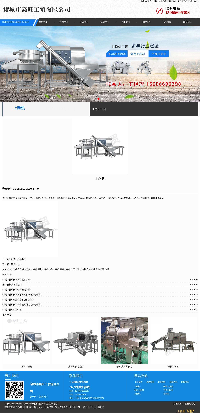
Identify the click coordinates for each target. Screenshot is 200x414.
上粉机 (102, 109)
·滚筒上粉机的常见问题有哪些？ (17, 280)
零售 (85, 407)
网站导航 (141, 376)
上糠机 (83, 269)
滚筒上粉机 (182, 1)
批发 (76, 407)
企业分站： (64, 407)
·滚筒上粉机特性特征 (12, 310)
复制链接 (33, 404)
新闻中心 (105, 22)
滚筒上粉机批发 (18, 259)
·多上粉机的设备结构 (12, 285)
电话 (107, 269)
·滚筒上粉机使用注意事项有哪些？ (18, 300)
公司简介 (64, 22)
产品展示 (17, 269)
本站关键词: (10, 407)
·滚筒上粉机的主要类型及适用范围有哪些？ (22, 305)
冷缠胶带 (100, 407)
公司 (102, 269)
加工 (80, 407)
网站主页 (43, 22)
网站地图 (145, 1)
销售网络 (167, 22)
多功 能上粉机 (160, 1)
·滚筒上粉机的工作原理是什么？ (17, 290)
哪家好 (96, 269)
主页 (94, 109)
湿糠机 (90, 269)
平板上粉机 (172, 1)
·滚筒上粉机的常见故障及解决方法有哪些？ (22, 295)
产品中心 (84, 22)
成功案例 (125, 22)
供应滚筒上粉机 (124, 367)
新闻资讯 (173, 382)
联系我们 (187, 22)
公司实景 (146, 22)
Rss (151, 1)
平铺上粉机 (193, 1)
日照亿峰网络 (189, 404)
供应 (72, 407)
